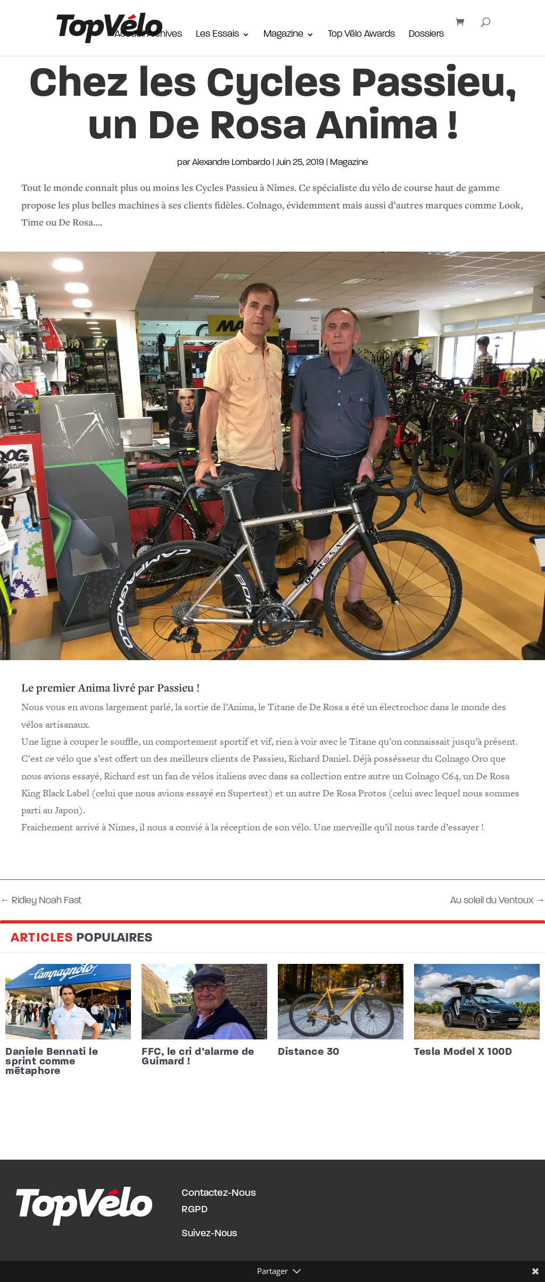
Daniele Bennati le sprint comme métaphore (51, 1062)
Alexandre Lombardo (231, 162)
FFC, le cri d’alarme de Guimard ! (198, 1057)
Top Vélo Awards (361, 35)
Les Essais (217, 35)
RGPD (194, 1210)
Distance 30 (309, 1052)
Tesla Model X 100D (463, 1052)
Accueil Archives (148, 35)
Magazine (283, 35)
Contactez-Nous (218, 1193)
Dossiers (426, 35)
